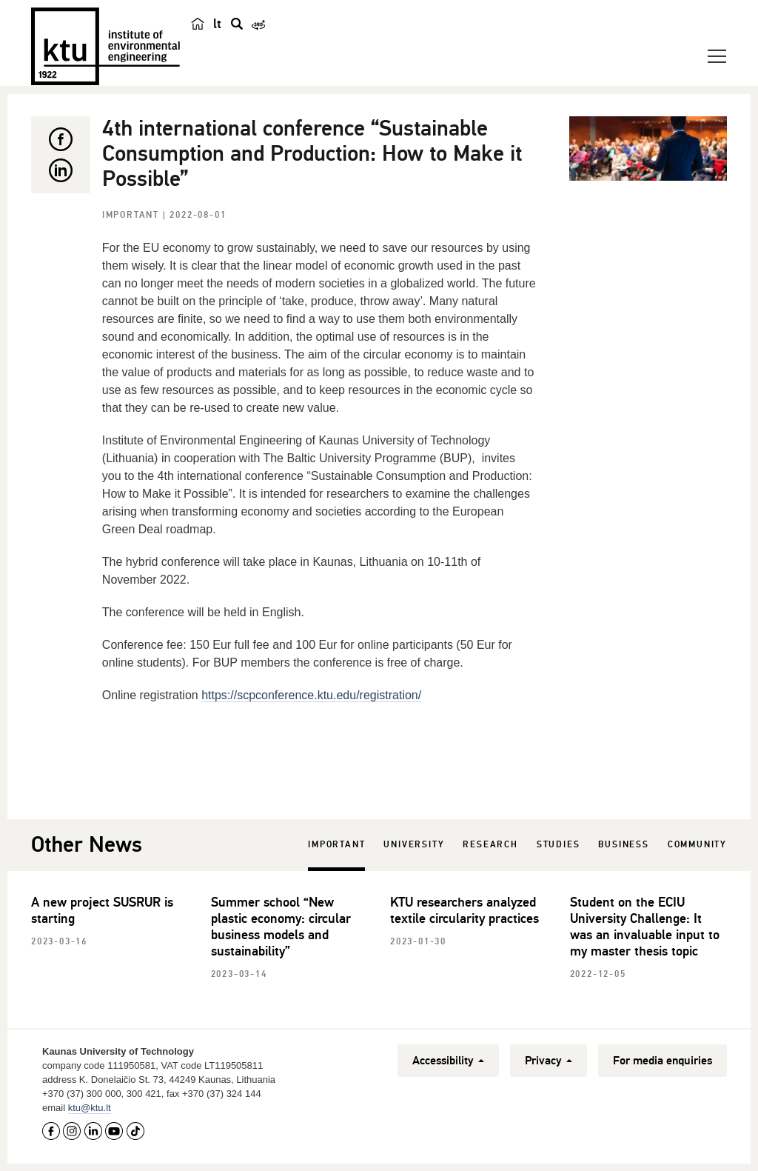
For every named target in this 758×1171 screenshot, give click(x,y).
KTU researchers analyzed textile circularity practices (464, 910)
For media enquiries (662, 1060)
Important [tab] (336, 844)
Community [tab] (697, 844)
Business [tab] (623, 844)
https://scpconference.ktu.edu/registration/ (311, 695)
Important (132, 215)
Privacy (548, 1060)
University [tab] (413, 844)
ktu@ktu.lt (89, 1107)
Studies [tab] (558, 844)
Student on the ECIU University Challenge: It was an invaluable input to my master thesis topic (645, 926)
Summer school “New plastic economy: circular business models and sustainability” (281, 926)
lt (217, 24)
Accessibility (448, 1060)
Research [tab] (490, 844)
